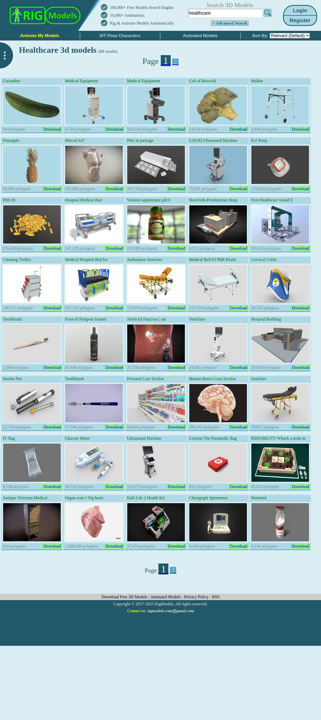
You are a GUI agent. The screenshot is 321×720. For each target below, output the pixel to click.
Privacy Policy (197, 597)
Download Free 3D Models (124, 597)
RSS (215, 597)
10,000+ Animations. (127, 15)
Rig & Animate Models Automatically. (142, 23)
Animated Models (166, 597)
